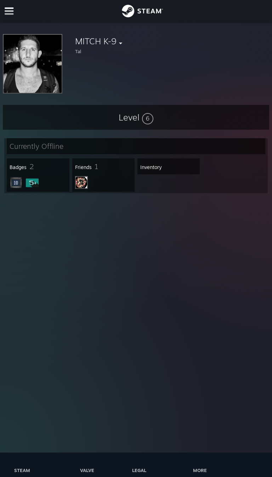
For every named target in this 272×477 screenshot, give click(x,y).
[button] (136, 117)
